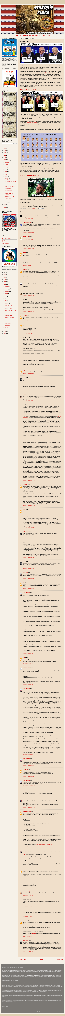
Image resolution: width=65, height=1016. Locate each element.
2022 (5, 155)
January (6, 202)
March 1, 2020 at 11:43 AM (28, 877)
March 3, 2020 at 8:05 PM (28, 916)
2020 (5, 159)
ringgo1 (24, 370)
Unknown (25, 920)
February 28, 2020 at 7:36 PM (28, 663)
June (6, 171)
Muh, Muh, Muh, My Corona (10, 181)
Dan (23, 582)
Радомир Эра (26, 940)
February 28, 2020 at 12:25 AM (29, 218)
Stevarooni (25, 315)
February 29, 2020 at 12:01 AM (29, 795)
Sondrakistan (5, 241)
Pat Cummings (26, 531)
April (6, 174)
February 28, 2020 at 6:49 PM (28, 588)
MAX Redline (25, 572)
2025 (5, 150)
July (6, 169)
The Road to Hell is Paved (10, 186)
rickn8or (24, 377)
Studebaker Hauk (26, 667)
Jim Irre (24, 252)
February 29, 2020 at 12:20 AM (29, 807)
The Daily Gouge (5, 243)
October (6, 164)
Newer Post (23, 959)
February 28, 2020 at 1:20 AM (28, 232)
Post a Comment (24, 954)
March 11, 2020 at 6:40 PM (28, 951)
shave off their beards (32, 122)
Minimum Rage (8, 188)
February (7, 178)
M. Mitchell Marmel (27, 222)
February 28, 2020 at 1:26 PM (28, 527)
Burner (24, 509)
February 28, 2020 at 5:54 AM (28, 278)
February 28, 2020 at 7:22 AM (28, 311)
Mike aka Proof (26, 236)
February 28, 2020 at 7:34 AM (28, 333)
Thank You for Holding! (9, 191)
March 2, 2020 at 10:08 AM (28, 906)
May (6, 172)
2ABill (24, 657)
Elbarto (24, 291)
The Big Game (7, 199)
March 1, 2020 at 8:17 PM (28, 887)
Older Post (60, 959)
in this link (33, 933)
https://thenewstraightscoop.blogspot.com (44, 844)
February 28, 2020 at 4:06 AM (28, 257)
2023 (5, 154)
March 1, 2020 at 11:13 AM (28, 865)
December (7, 160)
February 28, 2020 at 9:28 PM (28, 776)
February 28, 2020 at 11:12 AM (29, 436)
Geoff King (25, 269)
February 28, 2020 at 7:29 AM (28, 320)
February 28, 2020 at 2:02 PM (28, 538)
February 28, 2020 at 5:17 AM (28, 265)
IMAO (3, 240)
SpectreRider (25, 769)
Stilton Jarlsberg (26, 592)
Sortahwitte (25, 484)
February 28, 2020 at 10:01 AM (29, 400)
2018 (5, 206)
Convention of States (6, 238)
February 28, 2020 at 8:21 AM (28, 354)
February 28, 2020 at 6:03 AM (28, 287)
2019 (5, 204)
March (6, 176)
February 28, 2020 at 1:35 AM (28, 239)
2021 (5, 157)
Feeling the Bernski (8, 183)
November (7, 162)
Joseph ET (25, 799)
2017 (5, 207)
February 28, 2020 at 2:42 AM (28, 248)
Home (41, 959)
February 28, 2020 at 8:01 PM (28, 754)
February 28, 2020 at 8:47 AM (28, 366)
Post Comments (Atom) (29, 962)
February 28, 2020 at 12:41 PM (29, 512)
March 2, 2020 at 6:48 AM (28, 895)
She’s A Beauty (26, 214)
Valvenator (25, 870)
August (6, 167)
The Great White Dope (9, 190)
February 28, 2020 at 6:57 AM (28, 295)
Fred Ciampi (25, 394)
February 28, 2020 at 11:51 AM (29, 505)
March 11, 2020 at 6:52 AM (28, 936)
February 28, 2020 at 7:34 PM (28, 653)
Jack (24, 324)
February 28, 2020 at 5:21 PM (28, 568)
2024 (5, 152)
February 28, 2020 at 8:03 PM (28, 765)
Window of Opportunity (9, 196)
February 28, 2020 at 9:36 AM (28, 373)
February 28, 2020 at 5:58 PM (28, 578)
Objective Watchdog (27, 811)
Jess (24, 282)
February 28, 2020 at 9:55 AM (28, 390)
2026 (5, 148)
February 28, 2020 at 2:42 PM (28, 557)
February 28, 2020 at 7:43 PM (28, 684)
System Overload (8, 198)
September (7, 166)
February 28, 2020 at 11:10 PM (29, 785)
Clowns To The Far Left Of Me (11, 184)
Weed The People (8, 179)
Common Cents (5, 237)
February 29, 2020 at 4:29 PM (28, 846)
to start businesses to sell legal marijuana (43, 72)
